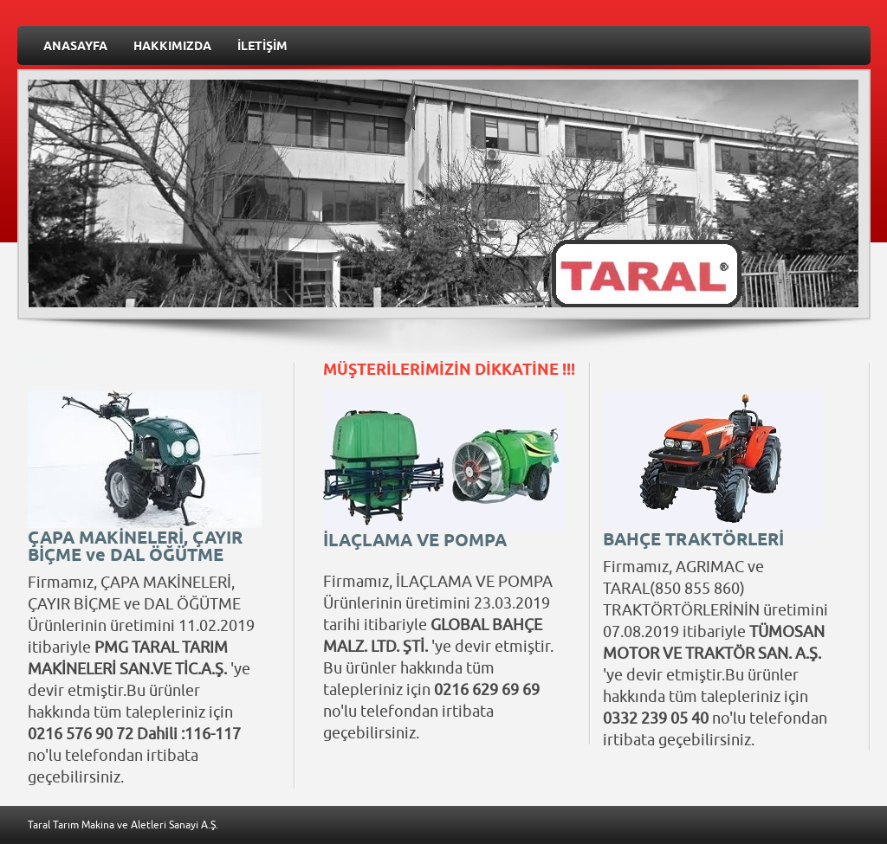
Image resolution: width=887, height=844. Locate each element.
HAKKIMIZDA (172, 47)
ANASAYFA (75, 47)
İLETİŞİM (262, 47)
